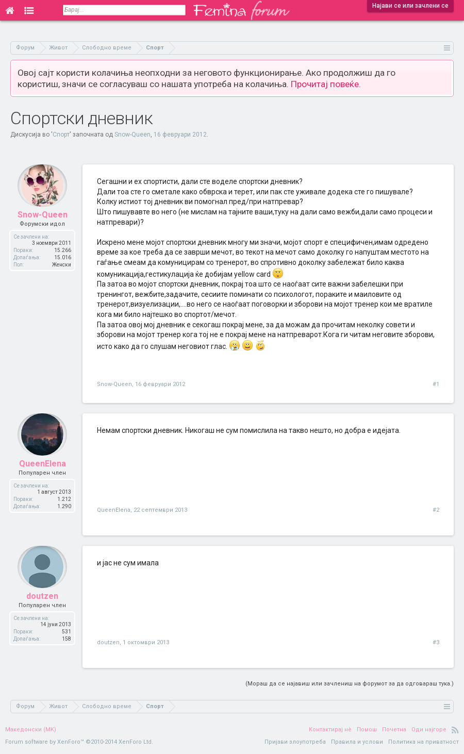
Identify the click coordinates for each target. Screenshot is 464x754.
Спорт (61, 134)
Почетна (394, 729)
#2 (436, 510)
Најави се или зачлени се (410, 5)
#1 (436, 384)
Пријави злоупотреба (295, 742)
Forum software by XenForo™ (79, 742)
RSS (455, 729)
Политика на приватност (423, 742)
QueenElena (42, 471)
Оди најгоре (428, 729)
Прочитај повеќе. (326, 84)
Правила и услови (357, 742)
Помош (367, 729)
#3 (436, 642)
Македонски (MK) (30, 729)
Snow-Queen (132, 134)
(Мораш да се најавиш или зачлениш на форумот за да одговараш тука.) (349, 683)
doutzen (42, 603)
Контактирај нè (330, 729)
